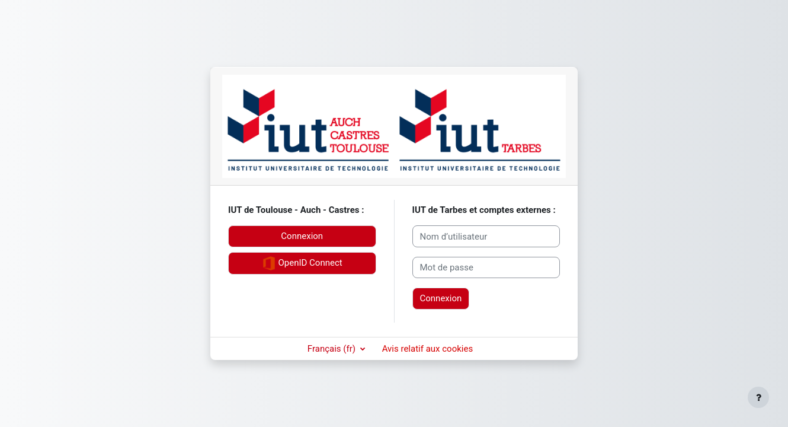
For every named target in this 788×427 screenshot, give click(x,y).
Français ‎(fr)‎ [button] (332, 348)
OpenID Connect (302, 263)
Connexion (302, 236)
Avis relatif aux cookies (427, 348)
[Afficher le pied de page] (758, 397)
